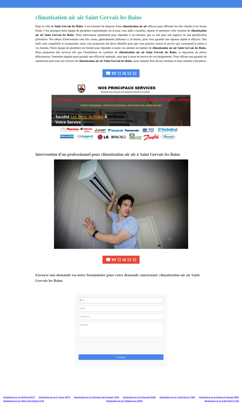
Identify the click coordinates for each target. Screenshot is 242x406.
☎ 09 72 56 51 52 (121, 73)
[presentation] (102, 347)
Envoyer (121, 357)
